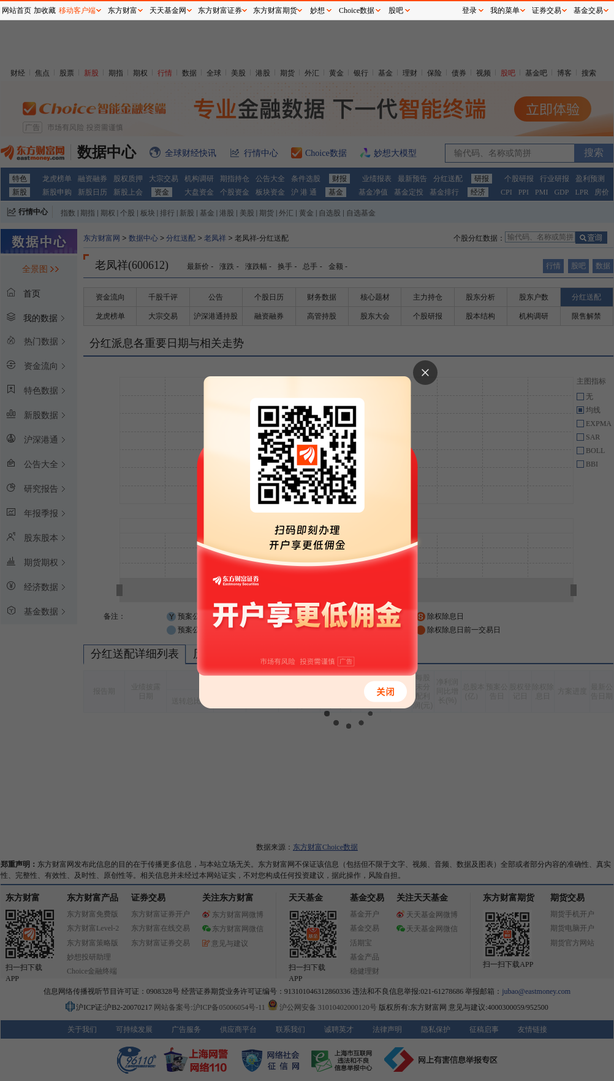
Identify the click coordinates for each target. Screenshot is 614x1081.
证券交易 (546, 10)
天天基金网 (168, 10)
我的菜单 (505, 10)
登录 (469, 10)
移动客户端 (77, 10)
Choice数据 (356, 10)
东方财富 (122, 10)
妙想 (317, 10)
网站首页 (16, 10)
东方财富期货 (275, 10)
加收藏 (45, 10)
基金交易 (588, 10)
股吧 (395, 10)
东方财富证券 (220, 10)
